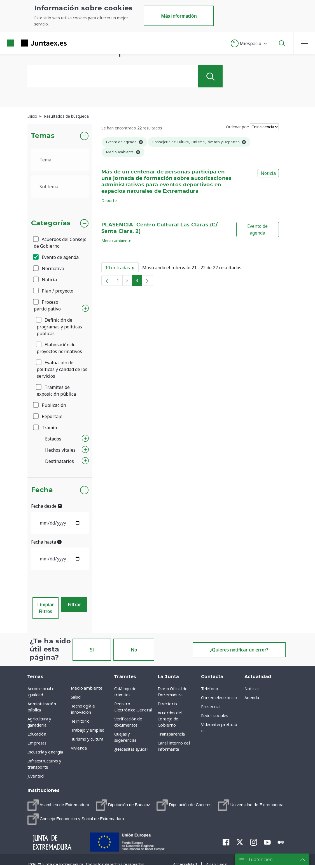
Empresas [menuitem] (36, 743)
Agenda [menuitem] (251, 697)
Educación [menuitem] (36, 734)
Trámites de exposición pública (56, 390)
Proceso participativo (47, 305)
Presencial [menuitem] (211, 706)
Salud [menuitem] (76, 697)
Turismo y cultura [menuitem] (87, 739)
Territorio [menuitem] (80, 721)
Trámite (46, 428)
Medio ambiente (116, 240)
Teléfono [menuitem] (209, 688)
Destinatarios (59, 461)
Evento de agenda (56, 257)
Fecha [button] (42, 490)
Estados (53, 439)
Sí (92, 650)
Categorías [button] (51, 223)
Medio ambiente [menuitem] (86, 688)
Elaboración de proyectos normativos (59, 348)
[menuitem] (58, 805)
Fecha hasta (46, 542)
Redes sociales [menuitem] (214, 715)
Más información (179, 16)
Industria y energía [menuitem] (45, 752)
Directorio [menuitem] (167, 703)
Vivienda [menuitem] (79, 748)
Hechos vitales (60, 450)
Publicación (50, 405)
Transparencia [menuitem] (171, 734)
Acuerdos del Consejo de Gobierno (60, 242)
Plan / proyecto (53, 291)
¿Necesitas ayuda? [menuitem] (131, 749)
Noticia (45, 280)
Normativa (49, 268)
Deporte (109, 200)
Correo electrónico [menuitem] (219, 697)
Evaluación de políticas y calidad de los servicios (62, 369)
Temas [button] (43, 136)
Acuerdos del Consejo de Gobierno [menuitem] (170, 719)
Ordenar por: (237, 126)
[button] (249, 43)
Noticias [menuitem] (252, 688)
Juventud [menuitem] (35, 776)
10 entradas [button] (122, 269)
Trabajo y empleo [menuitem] (87, 730)
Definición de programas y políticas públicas (59, 327)
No (134, 650)
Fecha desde (46, 506)
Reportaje (48, 416)
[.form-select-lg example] (60, 160)
